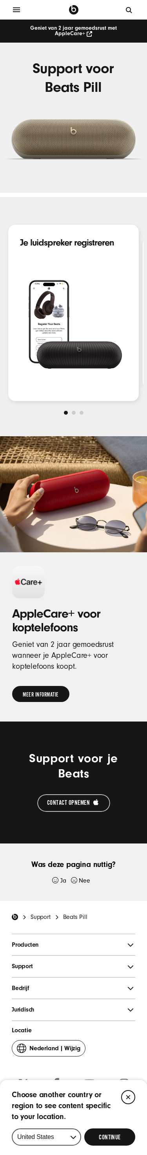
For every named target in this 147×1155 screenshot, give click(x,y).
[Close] (128, 1097)
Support (41, 916)
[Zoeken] (129, 9)
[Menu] (16, 9)
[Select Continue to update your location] (109, 1137)
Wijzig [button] (48, 1050)
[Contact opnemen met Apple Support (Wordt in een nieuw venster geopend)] (73, 803)
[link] (40, 694)
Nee (80, 880)
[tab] (66, 413)
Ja (59, 880)
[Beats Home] (15, 917)
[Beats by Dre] (73, 9)
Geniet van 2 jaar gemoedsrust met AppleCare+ (73, 31)
